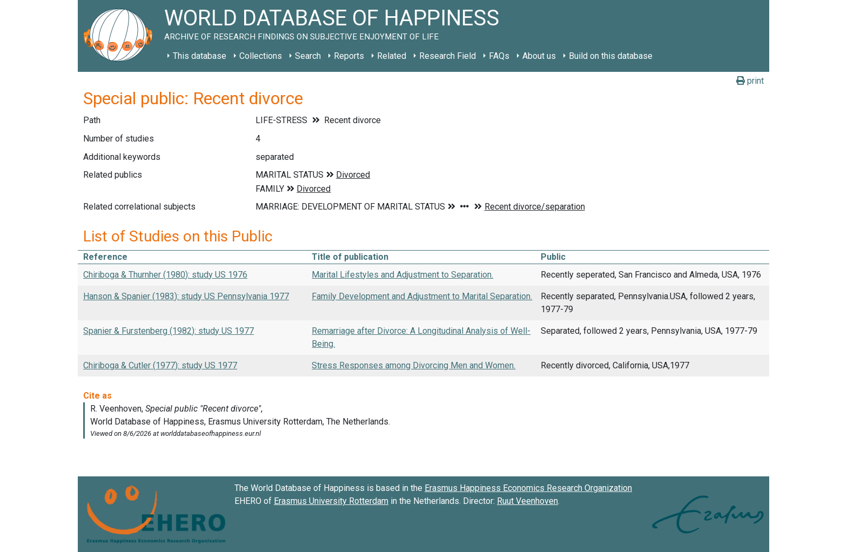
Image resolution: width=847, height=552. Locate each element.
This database (199, 56)
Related (391, 56)
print (750, 81)
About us (539, 56)
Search (308, 56)
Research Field (447, 56)
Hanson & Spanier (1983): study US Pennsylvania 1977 (186, 296)
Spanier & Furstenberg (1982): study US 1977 (168, 331)
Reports (349, 56)
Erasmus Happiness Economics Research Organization (528, 488)
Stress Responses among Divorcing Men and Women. (413, 365)
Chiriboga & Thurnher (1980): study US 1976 (165, 275)
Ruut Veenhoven (527, 501)
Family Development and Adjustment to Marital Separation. (422, 296)
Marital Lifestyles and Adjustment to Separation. (402, 275)
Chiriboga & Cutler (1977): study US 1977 (160, 365)
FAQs (499, 56)
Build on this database (611, 56)
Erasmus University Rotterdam (331, 501)
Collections (260, 56)
